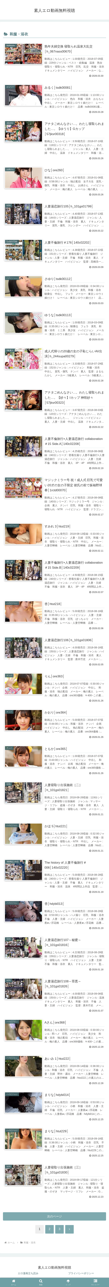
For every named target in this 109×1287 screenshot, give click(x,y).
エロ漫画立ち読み (28, 1275)
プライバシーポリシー (81, 1275)
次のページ (54, 1218)
